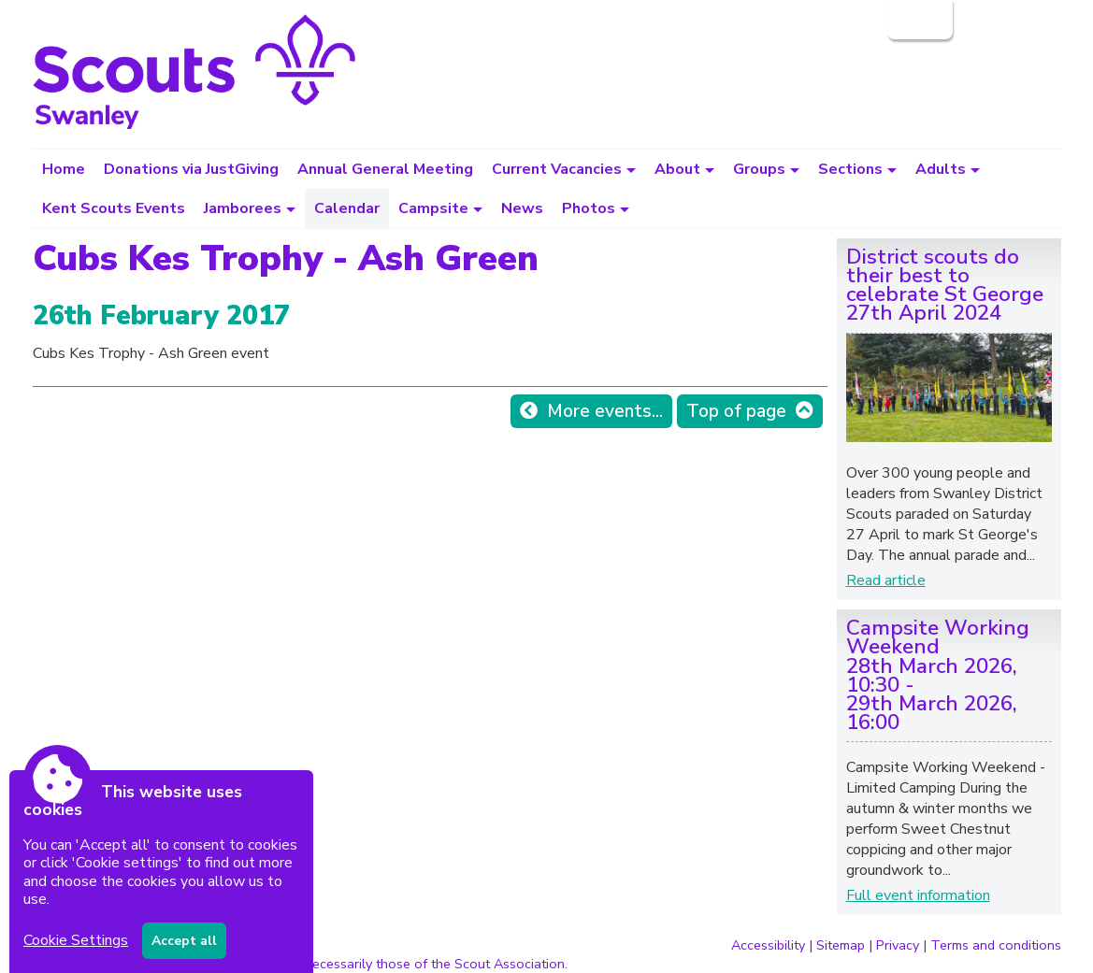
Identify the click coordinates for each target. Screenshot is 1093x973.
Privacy (897, 945)
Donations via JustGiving (191, 169)
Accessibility (768, 945)
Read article (886, 580)
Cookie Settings (75, 940)
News (522, 208)
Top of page (736, 411)
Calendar (347, 208)
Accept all (184, 941)
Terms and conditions (995, 945)
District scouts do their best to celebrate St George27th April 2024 (944, 284)
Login (918, 19)
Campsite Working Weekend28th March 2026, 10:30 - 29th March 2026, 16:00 (937, 675)
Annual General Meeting (385, 169)
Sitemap (840, 945)
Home (63, 169)
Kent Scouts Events (113, 208)
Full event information (918, 895)
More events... (605, 411)
